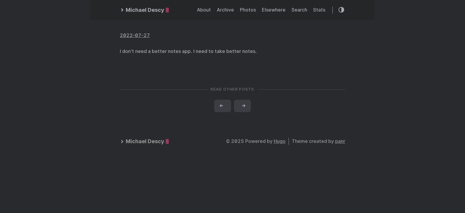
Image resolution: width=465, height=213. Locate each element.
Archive (225, 10)
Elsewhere (274, 10)
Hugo (280, 141)
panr (340, 141)
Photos (248, 10)
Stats (319, 10)
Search (299, 10)
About (204, 10)
